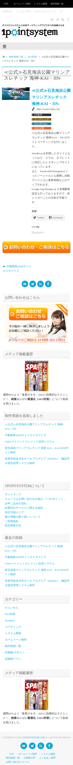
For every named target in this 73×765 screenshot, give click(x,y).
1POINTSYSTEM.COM (33, 737)
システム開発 (40, 4)
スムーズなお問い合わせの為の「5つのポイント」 (35, 499)
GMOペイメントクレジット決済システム (30, 441)
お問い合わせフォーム (45, 11)
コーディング (13, 626)
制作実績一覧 (57, 4)
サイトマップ (13, 494)
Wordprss (10, 620)
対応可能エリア (14, 512)
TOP (6, 4)
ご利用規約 (11, 521)
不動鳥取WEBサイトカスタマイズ (17, 268)
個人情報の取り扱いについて (22, 516)
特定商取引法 (13, 525)
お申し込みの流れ (16, 503)
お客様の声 (7, 11)
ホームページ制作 (22, 4)
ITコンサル (11, 607)
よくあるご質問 (23, 11)
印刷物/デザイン (15, 652)
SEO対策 (32, 56)
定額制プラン (13, 658)
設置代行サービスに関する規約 (24, 507)
